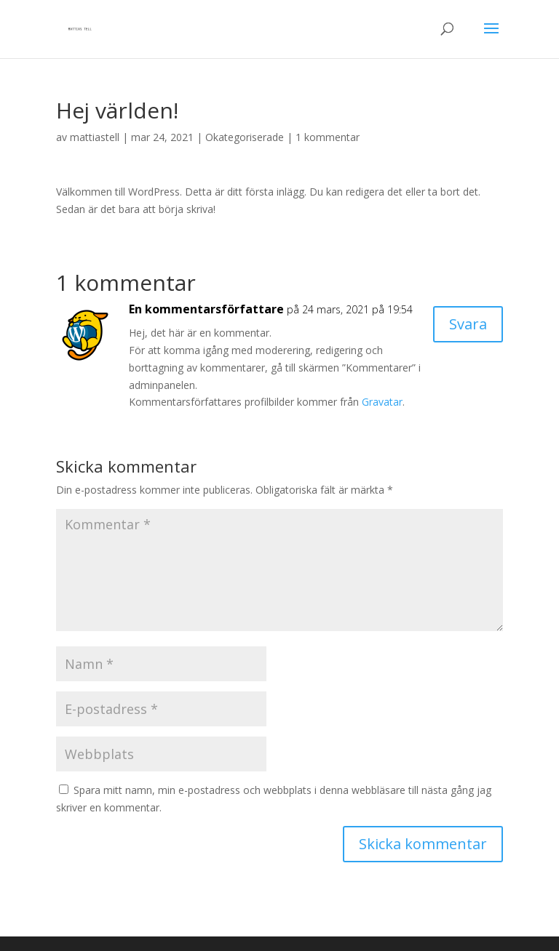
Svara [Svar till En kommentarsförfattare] (468, 324)
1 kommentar (328, 137)
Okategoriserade (244, 137)
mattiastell (94, 137)
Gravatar (382, 402)
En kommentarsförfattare (206, 309)
